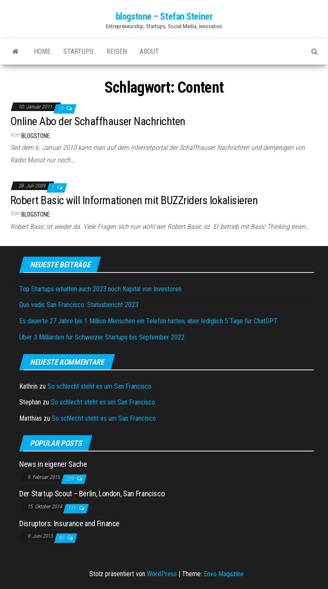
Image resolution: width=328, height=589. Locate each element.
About (149, 51)
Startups (78, 51)
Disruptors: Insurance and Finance (69, 523)
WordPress (162, 574)
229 (70, 479)
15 (61, 108)
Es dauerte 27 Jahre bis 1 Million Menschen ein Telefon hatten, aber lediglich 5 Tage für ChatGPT (148, 321)
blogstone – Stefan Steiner (164, 16)
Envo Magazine (224, 574)
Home (42, 51)
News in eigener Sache (53, 464)
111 (72, 508)
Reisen (116, 51)
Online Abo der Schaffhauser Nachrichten (97, 121)
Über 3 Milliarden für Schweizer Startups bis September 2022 (101, 337)
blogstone (35, 135)
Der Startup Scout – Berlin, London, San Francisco (91, 493)
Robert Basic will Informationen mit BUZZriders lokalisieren (134, 200)
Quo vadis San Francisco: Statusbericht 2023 (78, 305)
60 (62, 538)
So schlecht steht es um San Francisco (99, 386)
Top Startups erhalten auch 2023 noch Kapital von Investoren (100, 289)
